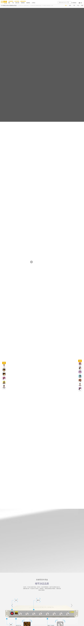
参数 (70, 5)
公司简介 (33, 2)
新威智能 (23, 2)
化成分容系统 (16, 1)
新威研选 (28, 2)
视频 (82, 5)
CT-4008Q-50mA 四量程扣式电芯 (35, 5)
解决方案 (17, 2)
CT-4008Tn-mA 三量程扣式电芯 (23, 5)
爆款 (9, 2)
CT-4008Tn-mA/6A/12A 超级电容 (48, 5)
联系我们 (74, 2)
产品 (13, 2)
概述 (66, 5)
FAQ (78, 5)
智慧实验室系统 (23, 1)
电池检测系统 (10, 1)
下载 (74, 5)
